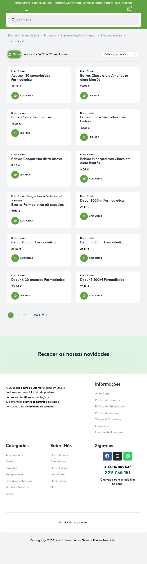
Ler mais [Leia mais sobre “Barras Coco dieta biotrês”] (25, 133)
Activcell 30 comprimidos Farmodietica (30, 78)
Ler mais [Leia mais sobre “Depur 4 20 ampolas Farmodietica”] (25, 295)
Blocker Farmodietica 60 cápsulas (37, 205)
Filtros (14, 54)
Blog (53, 487)
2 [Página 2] (18, 315)
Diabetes (11, 468)
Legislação (102, 426)
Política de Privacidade (110, 406)
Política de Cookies (107, 400)
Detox (9, 461)
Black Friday (58, 481)
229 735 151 (117, 472)
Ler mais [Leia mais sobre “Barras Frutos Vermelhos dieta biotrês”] (94, 137)
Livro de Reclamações (109, 432)
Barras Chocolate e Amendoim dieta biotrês (104, 78)
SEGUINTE (40, 315)
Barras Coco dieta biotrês (31, 117)
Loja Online (58, 474)
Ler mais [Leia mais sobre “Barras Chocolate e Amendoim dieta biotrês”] (94, 95)
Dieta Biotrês (18, 71)
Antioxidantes (14, 455)
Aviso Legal (102, 393)
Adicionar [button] (26, 95)
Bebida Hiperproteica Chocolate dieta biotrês (105, 161)
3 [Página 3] (25, 315)
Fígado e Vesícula (17, 487)
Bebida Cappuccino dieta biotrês (37, 159)
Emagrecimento (36, 196)
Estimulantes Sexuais (19, 481)
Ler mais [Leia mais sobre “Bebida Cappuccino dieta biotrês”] (25, 174)
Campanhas (58, 461)
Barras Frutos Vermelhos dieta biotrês (103, 119)
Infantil (10, 494)
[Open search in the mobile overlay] (73, 20)
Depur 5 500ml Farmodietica (102, 280)
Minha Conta (59, 468)
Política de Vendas (107, 413)
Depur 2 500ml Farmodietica (33, 242)
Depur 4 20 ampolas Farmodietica (38, 280)
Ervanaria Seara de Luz (67, 540)
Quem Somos (59, 455)
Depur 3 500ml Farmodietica (102, 242)
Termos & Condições (108, 419)
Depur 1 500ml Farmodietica (102, 200)
